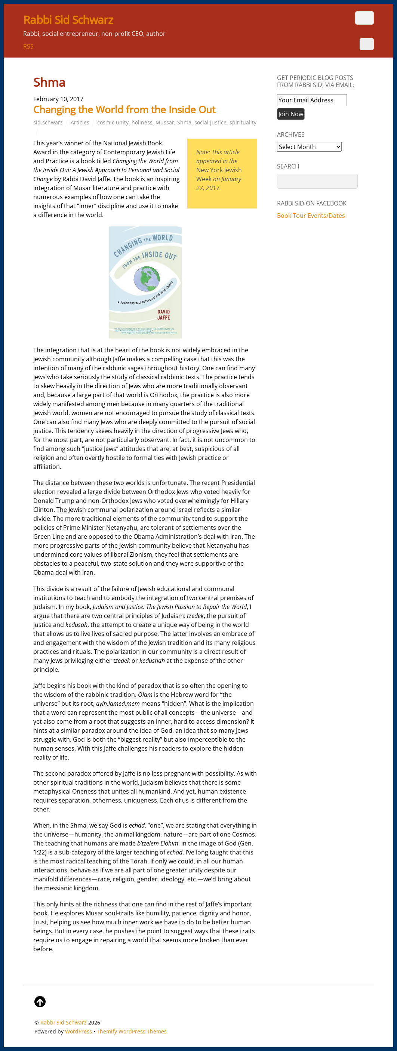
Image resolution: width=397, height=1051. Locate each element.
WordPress (78, 1031)
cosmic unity (113, 122)
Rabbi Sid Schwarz (63, 1022)
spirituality (243, 122)
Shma (184, 122)
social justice (210, 122)
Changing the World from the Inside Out (124, 109)
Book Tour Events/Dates (311, 215)
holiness (142, 122)
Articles (80, 122)
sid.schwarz (48, 122)
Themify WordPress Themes (132, 1031)
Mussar (165, 122)
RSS (28, 46)
